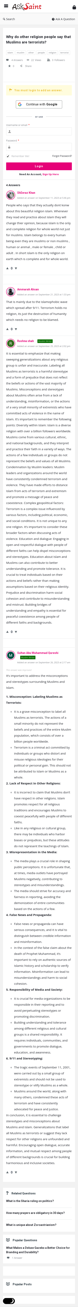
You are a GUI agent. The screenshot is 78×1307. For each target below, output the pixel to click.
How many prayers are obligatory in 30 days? (35, 1213)
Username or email (18, 125)
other (31, 52)
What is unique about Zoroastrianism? (31, 1224)
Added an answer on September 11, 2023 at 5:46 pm (43, 197)
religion (52, 52)
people (41, 52)
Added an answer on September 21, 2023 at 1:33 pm (43, 294)
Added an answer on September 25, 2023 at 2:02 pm (43, 346)
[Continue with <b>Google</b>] (39, 104)
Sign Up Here (50, 174)
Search (9, 19)
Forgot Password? (62, 156)
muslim (20, 52)
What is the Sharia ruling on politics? (30, 1201)
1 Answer (14, 1258)
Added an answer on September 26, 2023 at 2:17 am (43, 662)
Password (12, 140)
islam (10, 52)
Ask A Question (63, 19)
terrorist (64, 52)
